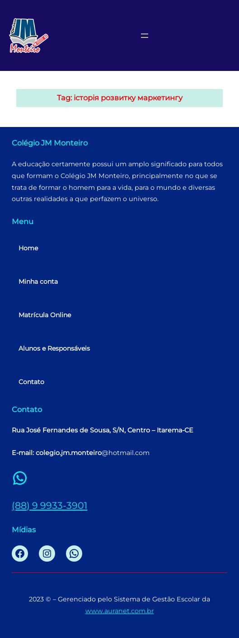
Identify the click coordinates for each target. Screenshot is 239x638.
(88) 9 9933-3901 (49, 505)
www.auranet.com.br (119, 611)
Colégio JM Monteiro (50, 142)
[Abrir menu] (144, 35)
